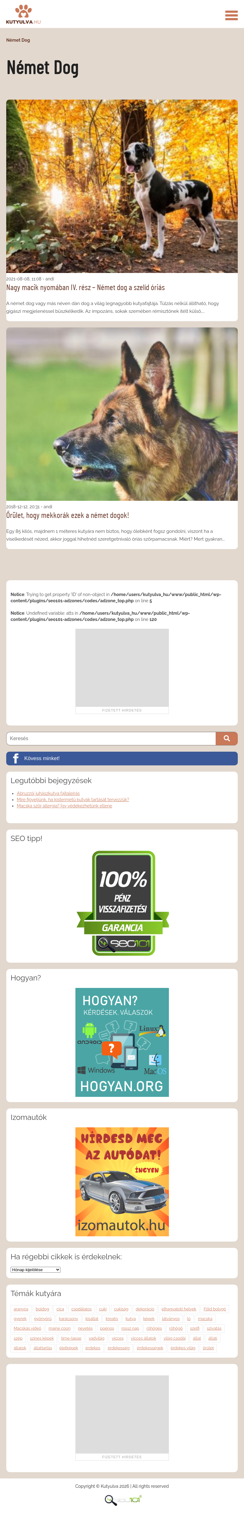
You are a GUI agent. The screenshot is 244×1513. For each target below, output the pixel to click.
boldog (42, 1309)
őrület (208, 1348)
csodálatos (81, 1309)
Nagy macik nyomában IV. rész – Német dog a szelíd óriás (85, 288)
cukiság (121, 1309)
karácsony (68, 1318)
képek (149, 1318)
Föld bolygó (215, 1309)
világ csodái (175, 1338)
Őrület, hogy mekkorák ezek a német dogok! (67, 515)
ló (188, 1318)
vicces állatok (143, 1338)
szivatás (214, 1328)
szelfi (194, 1328)
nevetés (85, 1328)
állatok (20, 1348)
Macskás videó (27, 1328)
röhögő (176, 1328)
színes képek (42, 1338)
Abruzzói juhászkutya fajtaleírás (48, 793)
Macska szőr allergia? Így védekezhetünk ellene (64, 805)
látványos (171, 1318)
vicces (118, 1338)
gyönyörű (43, 1318)
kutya (131, 1318)
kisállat (91, 1318)
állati (212, 1338)
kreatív (112, 1318)
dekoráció (145, 1309)
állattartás (43, 1348)
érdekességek (150, 1348)
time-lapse (71, 1338)
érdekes (92, 1348)
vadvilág (96, 1338)
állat (197, 1338)
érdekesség (119, 1348)
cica (60, 1309)
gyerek (20, 1318)
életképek (69, 1348)
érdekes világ (183, 1348)
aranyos (21, 1309)
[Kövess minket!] (122, 758)
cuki (103, 1309)
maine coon (60, 1328)
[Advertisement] (122, 668)
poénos (107, 1328)
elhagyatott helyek (178, 1309)
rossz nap (130, 1328)
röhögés (154, 1328)
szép (18, 1338)
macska (205, 1318)
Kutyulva (23, 14)
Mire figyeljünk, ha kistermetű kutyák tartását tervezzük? (73, 799)
